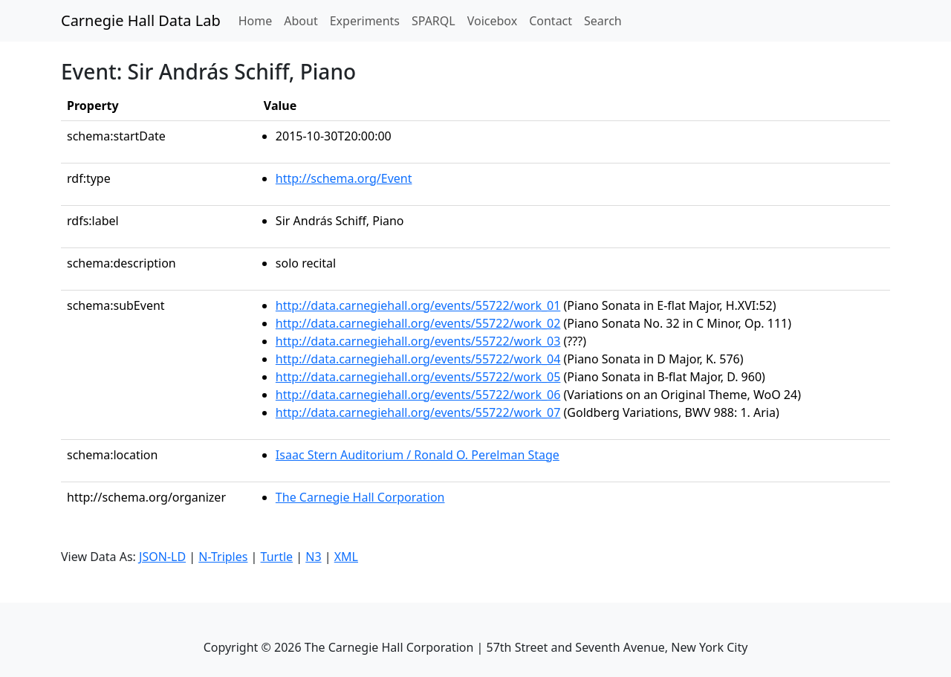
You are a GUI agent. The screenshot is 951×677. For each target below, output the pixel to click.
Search (603, 21)
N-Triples (222, 556)
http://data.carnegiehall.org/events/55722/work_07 (418, 412)
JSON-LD (162, 556)
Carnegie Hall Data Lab (141, 20)
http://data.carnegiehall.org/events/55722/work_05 (418, 377)
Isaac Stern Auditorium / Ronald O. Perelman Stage (417, 455)
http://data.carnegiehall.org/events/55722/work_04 (418, 359)
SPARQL (433, 21)
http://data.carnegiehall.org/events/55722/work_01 (418, 305)
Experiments (365, 21)
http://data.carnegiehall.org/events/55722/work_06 (418, 394)
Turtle (277, 556)
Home (258, 20)
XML (346, 556)
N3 (313, 556)
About (300, 21)
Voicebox (492, 21)
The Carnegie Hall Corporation (360, 497)
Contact (550, 21)
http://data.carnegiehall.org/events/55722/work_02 (418, 323)
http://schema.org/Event (344, 178)
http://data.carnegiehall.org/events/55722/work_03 (418, 341)
